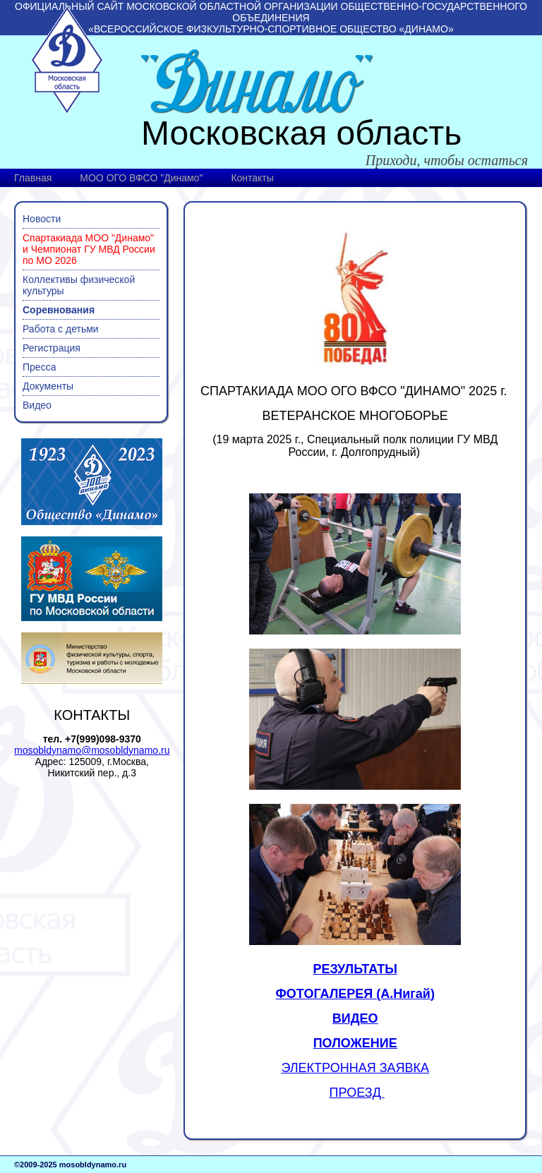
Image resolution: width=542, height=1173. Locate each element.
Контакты (252, 178)
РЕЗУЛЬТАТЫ (355, 969)
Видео (37, 405)
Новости (42, 218)
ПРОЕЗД (357, 1092)
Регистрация (51, 348)
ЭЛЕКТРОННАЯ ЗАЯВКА (355, 1068)
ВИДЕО (355, 1018)
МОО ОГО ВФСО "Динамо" (141, 178)
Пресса (39, 367)
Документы (48, 386)
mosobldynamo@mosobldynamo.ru (91, 750)
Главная (33, 178)
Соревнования (59, 309)
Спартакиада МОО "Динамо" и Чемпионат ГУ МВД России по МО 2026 (89, 249)
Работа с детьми (61, 329)
